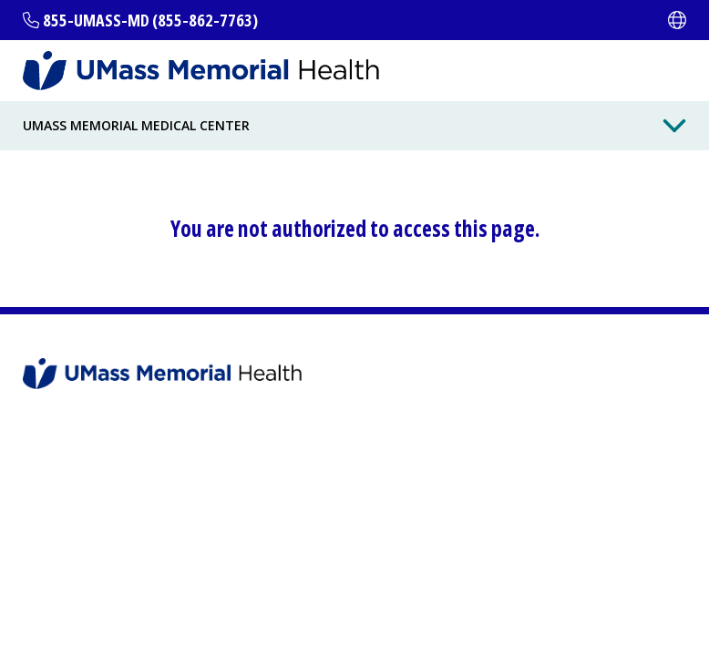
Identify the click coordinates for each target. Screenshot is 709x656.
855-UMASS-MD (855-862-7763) (150, 20)
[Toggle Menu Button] (674, 126)
